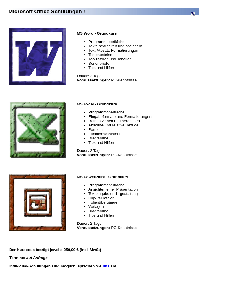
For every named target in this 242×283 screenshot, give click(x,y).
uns (106, 266)
